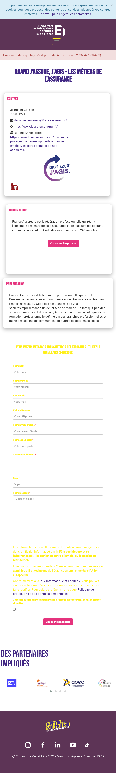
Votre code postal (23, 439)
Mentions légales (69, 756)
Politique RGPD (93, 756)
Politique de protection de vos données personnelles (53, 591)
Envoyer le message (58, 621)
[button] (50, 691)
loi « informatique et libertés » (60, 581)
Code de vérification (24, 454)
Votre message (21, 492)
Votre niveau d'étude (24, 424)
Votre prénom (20, 380)
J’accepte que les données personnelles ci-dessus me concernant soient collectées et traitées (57, 601)
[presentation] (43, 465)
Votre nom (18, 365)
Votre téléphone (22, 410)
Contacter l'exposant (63, 243)
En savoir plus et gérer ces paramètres (65, 14)
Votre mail (19, 395)
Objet (16, 478)
